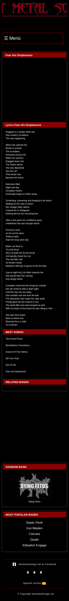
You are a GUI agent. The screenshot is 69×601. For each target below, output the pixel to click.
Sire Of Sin (11, 365)
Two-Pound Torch (14, 339)
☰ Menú (12, 38)
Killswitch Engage (34, 545)
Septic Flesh (34, 522)
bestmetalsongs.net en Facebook (34, 564)
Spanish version (34, 583)
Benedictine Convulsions (17, 345)
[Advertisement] (34, 427)
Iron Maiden (35, 528)
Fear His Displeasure (16, 371)
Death (35, 539)
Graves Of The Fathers (17, 352)
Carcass (34, 534)
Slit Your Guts (12, 358)
